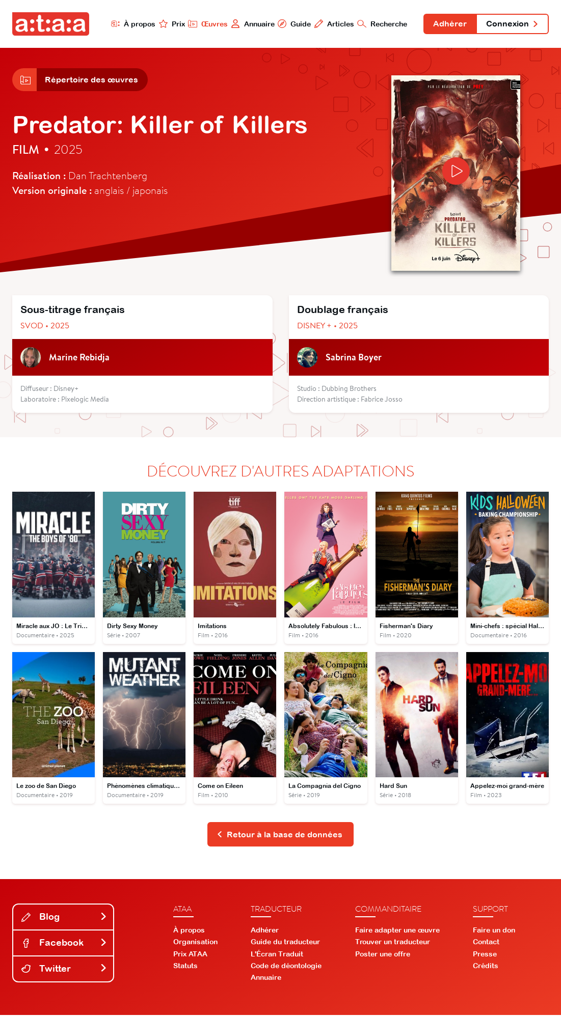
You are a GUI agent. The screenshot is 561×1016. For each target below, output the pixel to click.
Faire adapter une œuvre (397, 931)
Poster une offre (382, 955)
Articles (333, 23)
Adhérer (449, 24)
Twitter (64, 969)
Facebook (64, 943)
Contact (486, 943)
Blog (64, 917)
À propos (132, 23)
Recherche (382, 23)
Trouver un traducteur (392, 943)
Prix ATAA (190, 955)
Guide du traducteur (285, 943)
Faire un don (494, 931)
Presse (485, 955)
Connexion (512, 24)
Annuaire (252, 23)
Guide (293, 23)
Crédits (485, 967)
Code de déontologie (286, 967)
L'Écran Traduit (277, 955)
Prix (170, 23)
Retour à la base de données (279, 834)
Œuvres (207, 23)
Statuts (185, 967)
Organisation (195, 943)
